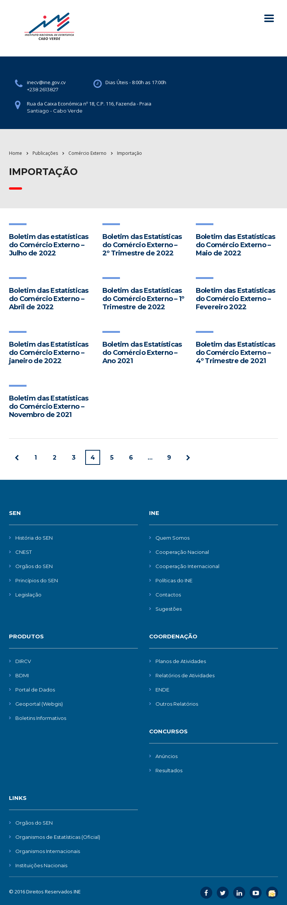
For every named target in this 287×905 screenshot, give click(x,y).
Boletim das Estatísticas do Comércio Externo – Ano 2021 (142, 352)
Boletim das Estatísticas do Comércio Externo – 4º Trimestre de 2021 (235, 352)
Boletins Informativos (40, 718)
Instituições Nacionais (41, 865)
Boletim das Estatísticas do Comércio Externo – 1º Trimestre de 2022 (143, 298)
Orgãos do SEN (34, 566)
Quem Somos (172, 538)
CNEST (23, 552)
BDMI (22, 675)
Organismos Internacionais (47, 851)
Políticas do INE (173, 580)
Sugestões (168, 609)
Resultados (168, 770)
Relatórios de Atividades (185, 675)
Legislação (28, 595)
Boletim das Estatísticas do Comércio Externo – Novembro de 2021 (49, 406)
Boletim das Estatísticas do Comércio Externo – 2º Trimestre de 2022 (142, 245)
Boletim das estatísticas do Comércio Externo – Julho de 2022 (49, 245)
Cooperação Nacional (182, 552)
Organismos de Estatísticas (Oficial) (57, 837)
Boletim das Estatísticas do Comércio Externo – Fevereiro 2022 (235, 298)
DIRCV (23, 661)
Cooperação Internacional (187, 566)
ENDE (162, 690)
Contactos (168, 595)
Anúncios (166, 756)
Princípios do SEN (36, 580)
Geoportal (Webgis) (39, 704)
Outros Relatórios (176, 704)
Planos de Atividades (180, 661)
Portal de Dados (35, 690)
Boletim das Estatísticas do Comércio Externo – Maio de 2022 (235, 245)
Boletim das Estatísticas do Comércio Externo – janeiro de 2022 (49, 352)
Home (15, 153)
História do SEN (34, 538)
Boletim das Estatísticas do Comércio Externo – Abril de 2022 (49, 298)
